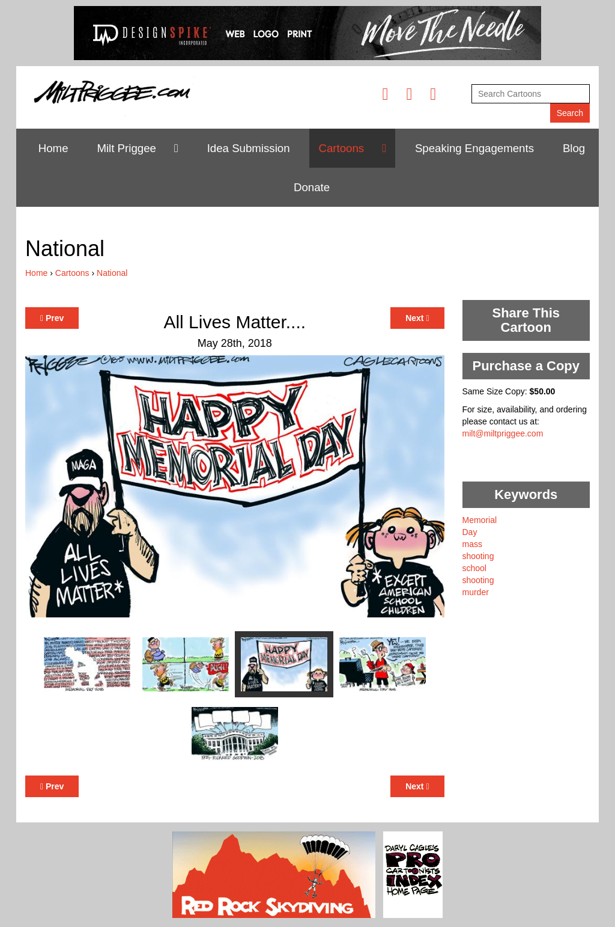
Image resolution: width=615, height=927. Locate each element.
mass (472, 544)
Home (53, 148)
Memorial (479, 520)
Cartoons (341, 148)
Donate (312, 187)
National (112, 273)
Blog (574, 148)
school (474, 568)
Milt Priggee (126, 148)
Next (417, 318)
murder (475, 592)
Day (469, 532)
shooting (478, 556)
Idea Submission (248, 148)
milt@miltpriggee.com (503, 433)
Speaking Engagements (474, 148)
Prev (52, 318)
